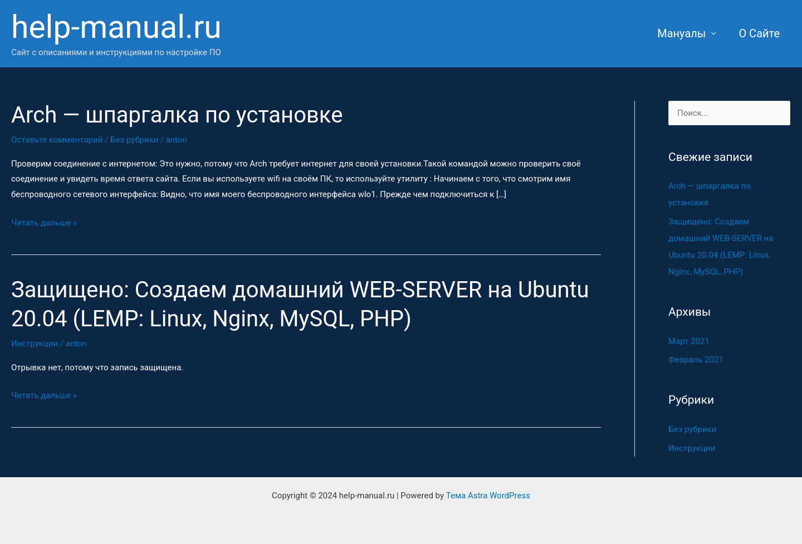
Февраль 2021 (695, 360)
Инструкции (34, 344)
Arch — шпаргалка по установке (177, 115)
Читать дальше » (44, 221)
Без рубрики (134, 140)
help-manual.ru (116, 27)
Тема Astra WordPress (488, 496)
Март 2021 (689, 341)
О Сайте (759, 33)
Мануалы (681, 33)
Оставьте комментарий (56, 140)
